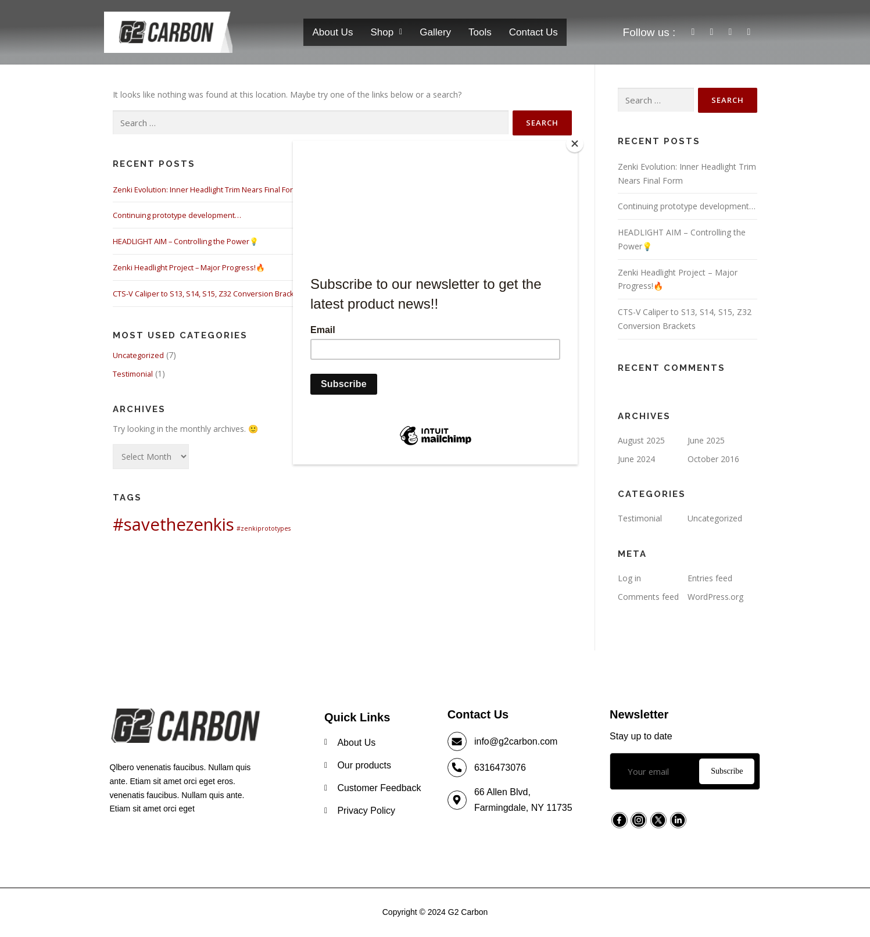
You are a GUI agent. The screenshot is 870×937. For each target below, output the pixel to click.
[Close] (574, 143)
